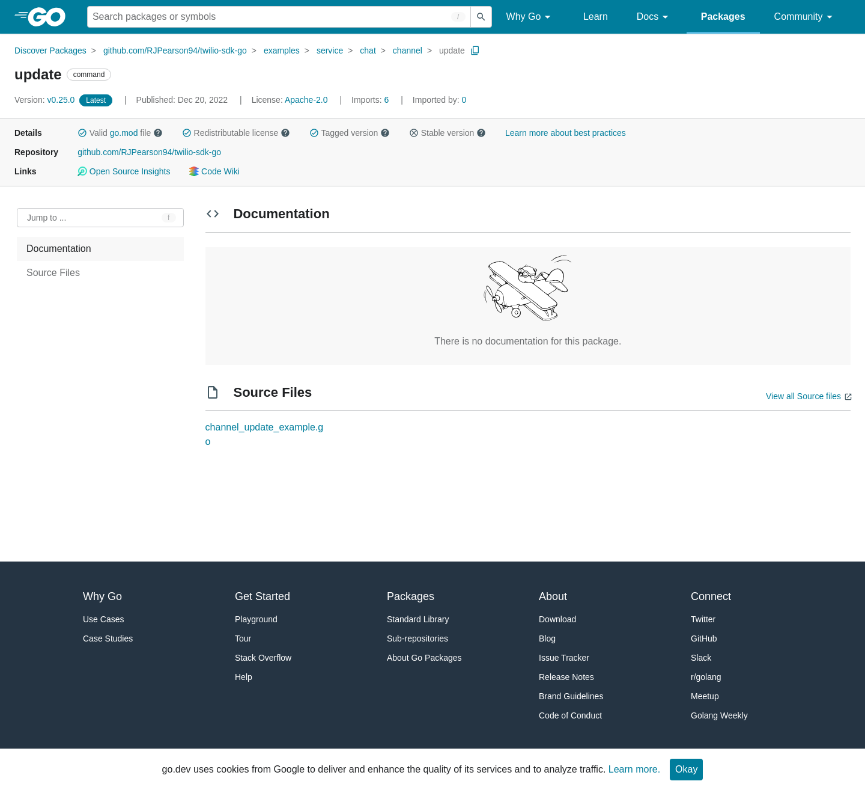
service (330, 50)
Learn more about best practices (565, 133)
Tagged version (349, 133)
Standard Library (418, 619)
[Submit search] (481, 17)
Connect (711, 596)
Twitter (703, 619)
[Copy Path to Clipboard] (475, 50)
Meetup (705, 696)
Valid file (120, 133)
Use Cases (103, 619)
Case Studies (108, 638)
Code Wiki (214, 171)
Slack (701, 658)
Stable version (447, 133)
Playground (256, 619)
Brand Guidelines (571, 696)
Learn (595, 16)
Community (805, 17)
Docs (654, 17)
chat (367, 50)
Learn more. (634, 769)
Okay (686, 769)
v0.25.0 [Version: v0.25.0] (45, 100)
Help (243, 677)
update (452, 50)
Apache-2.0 (306, 100)
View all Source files (803, 396)
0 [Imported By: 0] (440, 100)
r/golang (706, 677)
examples (282, 50)
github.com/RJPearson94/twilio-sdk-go (175, 50)
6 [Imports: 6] (371, 100)
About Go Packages (424, 658)
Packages (723, 16)
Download (557, 619)
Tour (243, 638)
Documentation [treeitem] (58, 248)
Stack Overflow (263, 658)
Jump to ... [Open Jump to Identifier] (46, 217)
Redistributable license (236, 133)
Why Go (530, 17)
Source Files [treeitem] (53, 273)
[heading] (50, 16)
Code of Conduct (570, 715)
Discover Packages (50, 50)
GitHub (704, 638)
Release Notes (566, 677)
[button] (82, 133)
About (553, 596)
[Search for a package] (279, 17)
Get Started (262, 596)
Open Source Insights (123, 171)
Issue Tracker (564, 658)
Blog (547, 638)
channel (407, 50)
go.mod (124, 133)
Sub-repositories (417, 638)
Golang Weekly (719, 715)
